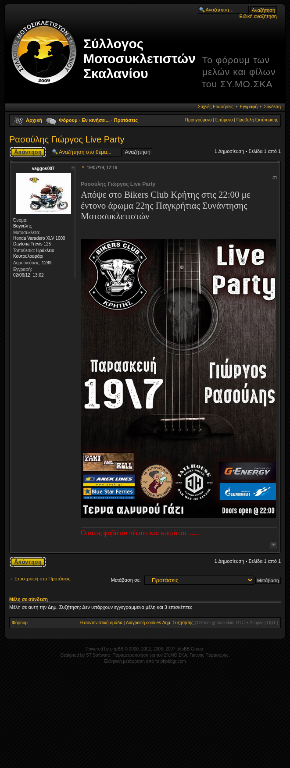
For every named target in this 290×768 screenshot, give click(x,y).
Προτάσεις (126, 120)
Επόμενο (224, 119)
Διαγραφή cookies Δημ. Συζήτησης (159, 622)
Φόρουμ (68, 120)
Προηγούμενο (198, 119)
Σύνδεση (272, 106)
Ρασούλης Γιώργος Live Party (66, 139)
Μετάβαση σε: (126, 580)
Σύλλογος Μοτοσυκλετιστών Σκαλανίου (139, 58)
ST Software (98, 655)
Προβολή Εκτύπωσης (257, 119)
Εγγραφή (249, 106)
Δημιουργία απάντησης (28, 152)
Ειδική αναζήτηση (258, 16)
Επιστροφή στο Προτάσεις (42, 578)
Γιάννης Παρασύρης (209, 655)
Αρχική (34, 120)
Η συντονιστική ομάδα (101, 622)
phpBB (116, 649)
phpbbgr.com (173, 661)
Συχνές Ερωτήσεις (215, 106)
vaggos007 (43, 168)
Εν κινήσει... (96, 120)
